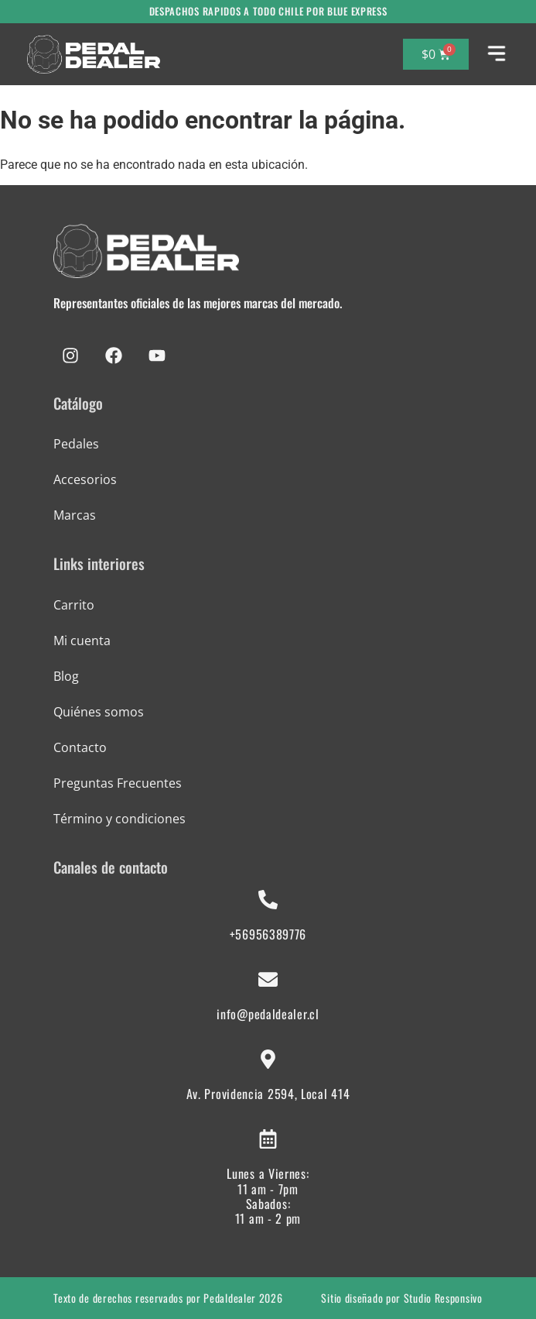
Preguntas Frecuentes (117, 783)
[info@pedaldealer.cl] (268, 979)
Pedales (76, 443)
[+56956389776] (268, 899)
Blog (66, 676)
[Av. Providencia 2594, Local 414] (268, 1059)
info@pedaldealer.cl (268, 1014)
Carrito (73, 604)
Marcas (74, 515)
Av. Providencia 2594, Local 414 (268, 1093)
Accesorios (85, 479)
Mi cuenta (82, 640)
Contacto (80, 747)
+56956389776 (268, 934)
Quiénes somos (98, 711)
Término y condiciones (119, 818)
